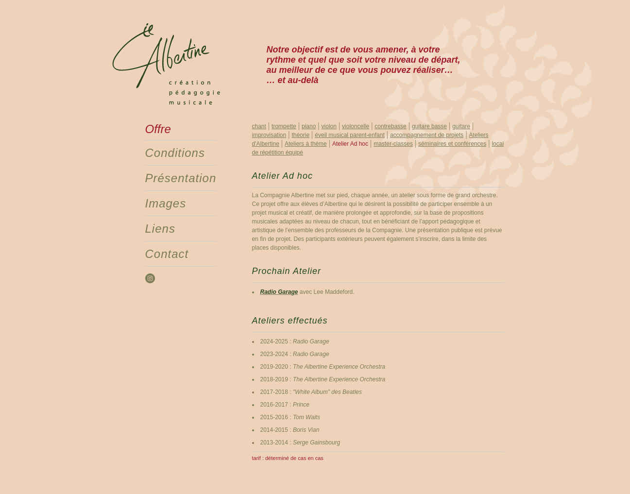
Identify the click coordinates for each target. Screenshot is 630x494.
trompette (284, 126)
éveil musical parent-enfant (349, 135)
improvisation (269, 135)
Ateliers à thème (306, 143)
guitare (461, 126)
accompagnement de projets (426, 135)
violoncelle (355, 126)
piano (309, 126)
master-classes (393, 143)
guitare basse (429, 126)
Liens (160, 228)
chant (259, 126)
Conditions (175, 152)
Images (166, 203)
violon (329, 126)
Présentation (181, 178)
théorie (300, 135)
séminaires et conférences (452, 143)
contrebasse (390, 126)
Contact (167, 253)
